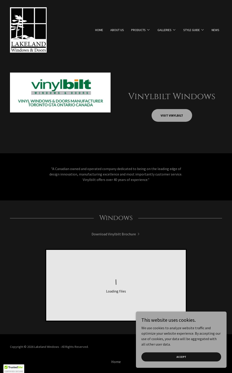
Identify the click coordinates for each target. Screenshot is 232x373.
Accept (181, 356)
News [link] (215, 30)
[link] (28, 29)
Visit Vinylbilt (172, 115)
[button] (140, 30)
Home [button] (116, 361)
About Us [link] (117, 30)
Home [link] (99, 30)
